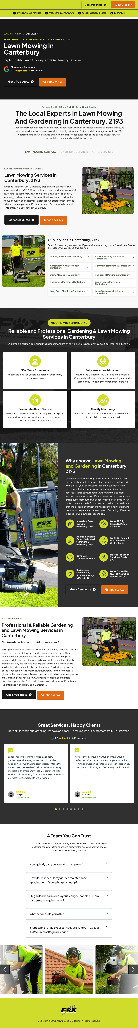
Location (8, 34)
